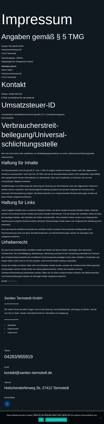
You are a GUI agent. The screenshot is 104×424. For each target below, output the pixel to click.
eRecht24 (12, 281)
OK (41, 420)
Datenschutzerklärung (56, 420)
